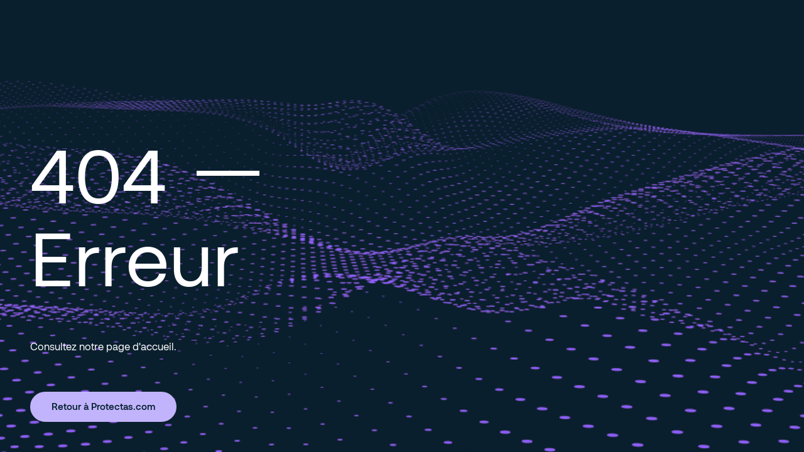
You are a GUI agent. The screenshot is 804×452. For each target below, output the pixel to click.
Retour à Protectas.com (103, 406)
